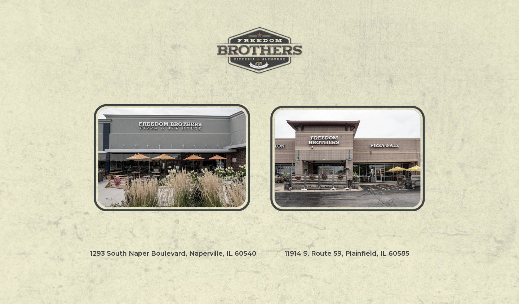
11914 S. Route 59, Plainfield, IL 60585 (347, 253)
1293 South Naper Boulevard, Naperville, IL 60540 (173, 253)
